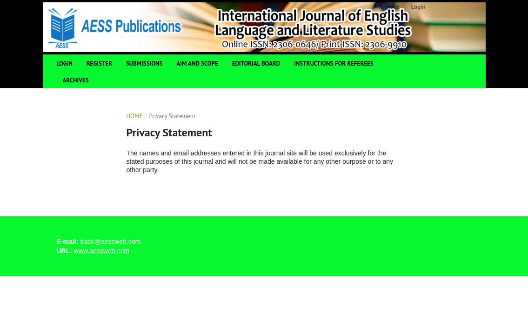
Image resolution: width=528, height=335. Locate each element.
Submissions (144, 63)
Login (65, 63)
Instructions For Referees (334, 63)
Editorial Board (256, 63)
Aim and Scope (197, 63)
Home (135, 116)
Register (99, 63)
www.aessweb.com (101, 251)
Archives (76, 80)
